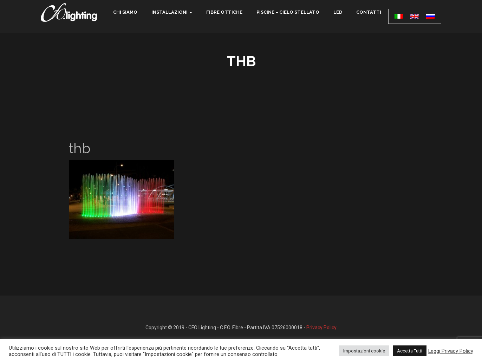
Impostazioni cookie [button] (364, 351)
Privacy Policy (321, 327)
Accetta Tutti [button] (409, 351)
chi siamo (125, 12)
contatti (368, 12)
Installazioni (169, 12)
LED (337, 12)
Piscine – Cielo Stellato (287, 12)
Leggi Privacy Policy (450, 351)
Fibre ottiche (224, 12)
